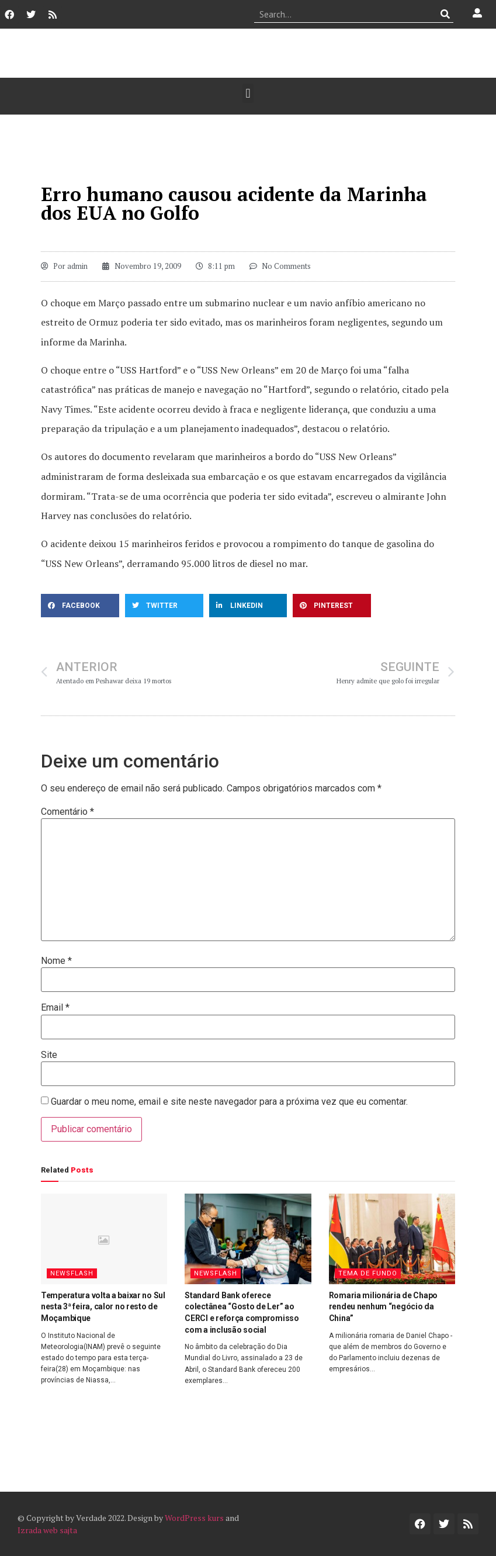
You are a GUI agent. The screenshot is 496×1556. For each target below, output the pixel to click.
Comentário (67, 812)
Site (49, 1055)
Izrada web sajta (47, 1530)
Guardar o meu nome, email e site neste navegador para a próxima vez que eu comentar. (229, 1102)
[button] (248, 93)
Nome (56, 961)
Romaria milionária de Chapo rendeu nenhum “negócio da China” (383, 1307)
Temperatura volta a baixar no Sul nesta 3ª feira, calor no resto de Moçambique (103, 1307)
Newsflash (71, 1273)
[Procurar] (444, 14)
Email (55, 1007)
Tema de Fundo (367, 1273)
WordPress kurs (194, 1517)
